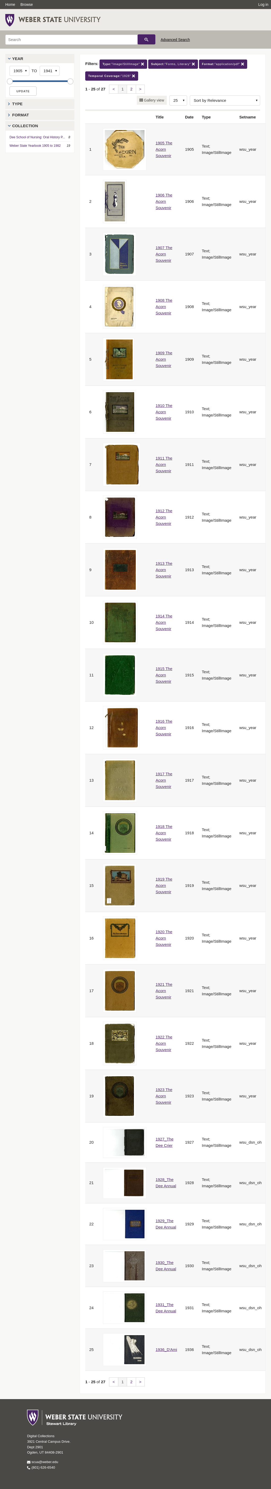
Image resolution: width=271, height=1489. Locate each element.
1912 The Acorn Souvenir (164, 517)
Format (20, 115)
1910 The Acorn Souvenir (164, 411)
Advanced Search (175, 40)
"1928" (111, 76)
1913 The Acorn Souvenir (164, 569)
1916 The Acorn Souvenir (164, 727)
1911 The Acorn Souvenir (164, 464)
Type (17, 104)
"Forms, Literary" (173, 64)
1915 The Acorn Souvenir (164, 675)
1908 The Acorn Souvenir (164, 306)
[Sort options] (225, 100)
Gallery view (153, 100)
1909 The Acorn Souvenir (164, 359)
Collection (25, 125)
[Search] (71, 40)
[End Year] (50, 71)
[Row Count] (178, 100)
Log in (263, 4)
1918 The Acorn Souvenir (164, 832)
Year (17, 58)
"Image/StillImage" (123, 64)
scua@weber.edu (42, 1462)
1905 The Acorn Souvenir (164, 149)
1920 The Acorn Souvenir (164, 938)
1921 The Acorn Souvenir (164, 990)
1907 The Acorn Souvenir (164, 254)
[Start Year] (19, 71)
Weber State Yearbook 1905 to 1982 (35, 146)
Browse (26, 4)
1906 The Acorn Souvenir (164, 201)
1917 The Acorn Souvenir (164, 780)
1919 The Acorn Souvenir (164, 885)
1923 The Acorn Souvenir (164, 1096)
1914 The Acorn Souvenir (164, 622)
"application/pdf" (223, 64)
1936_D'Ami (166, 1349)
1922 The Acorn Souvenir (164, 1043)
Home (10, 4)
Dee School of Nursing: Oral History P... (37, 137)
